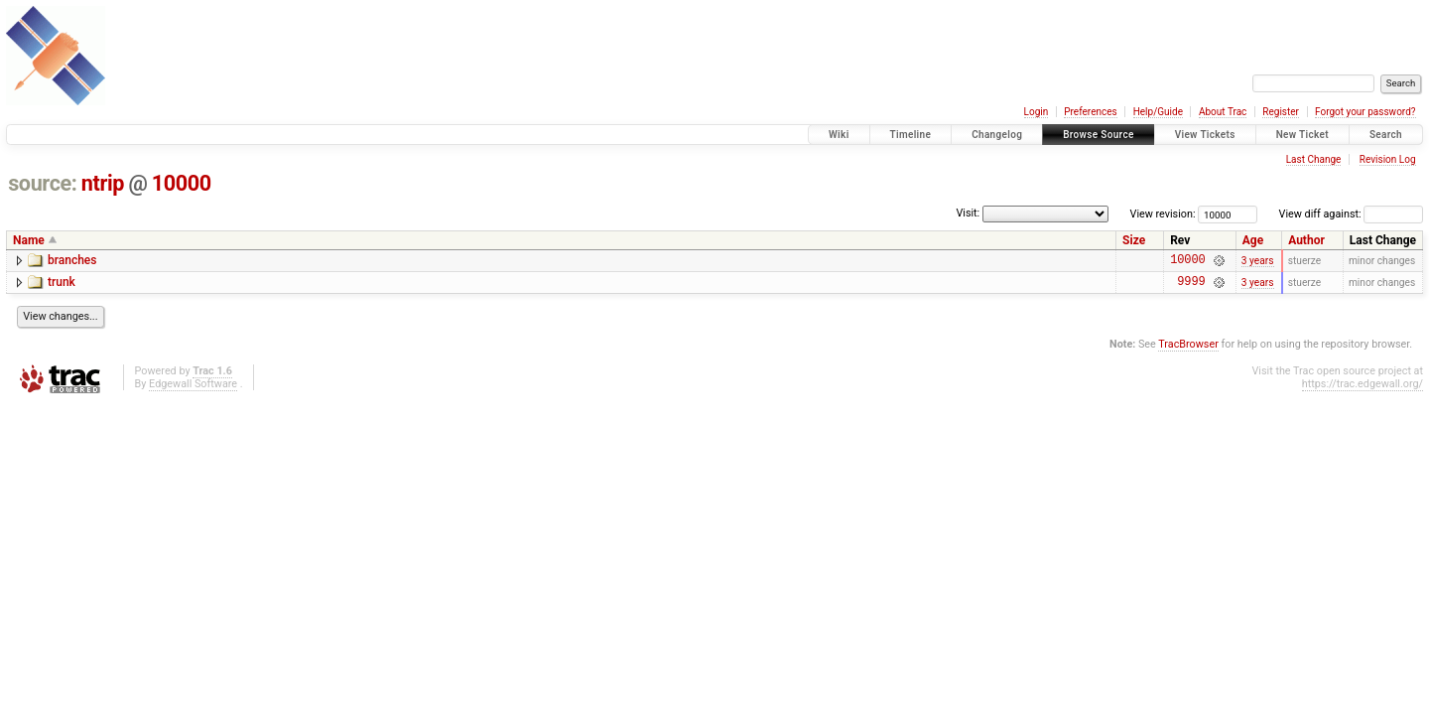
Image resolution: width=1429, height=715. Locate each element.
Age (1252, 240)
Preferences (1090, 111)
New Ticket (1302, 134)
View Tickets (1205, 134)
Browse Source (1098, 134)
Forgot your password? (1365, 111)
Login (1036, 111)
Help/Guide (1158, 111)
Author (1306, 240)
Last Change (1314, 159)
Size (1133, 240)
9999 (1191, 286)
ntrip (102, 183)
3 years (1257, 261)
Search (1385, 134)
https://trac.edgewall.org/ (1362, 389)
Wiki (839, 134)
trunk (61, 285)
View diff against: (1351, 214)
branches (72, 260)
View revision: (1163, 214)
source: (42, 183)
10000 (181, 183)
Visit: (967, 213)
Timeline (911, 134)
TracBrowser (1188, 350)
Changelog (997, 134)
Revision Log (1388, 159)
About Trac (1222, 111)
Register (1280, 111)
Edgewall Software (193, 389)
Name (29, 240)
